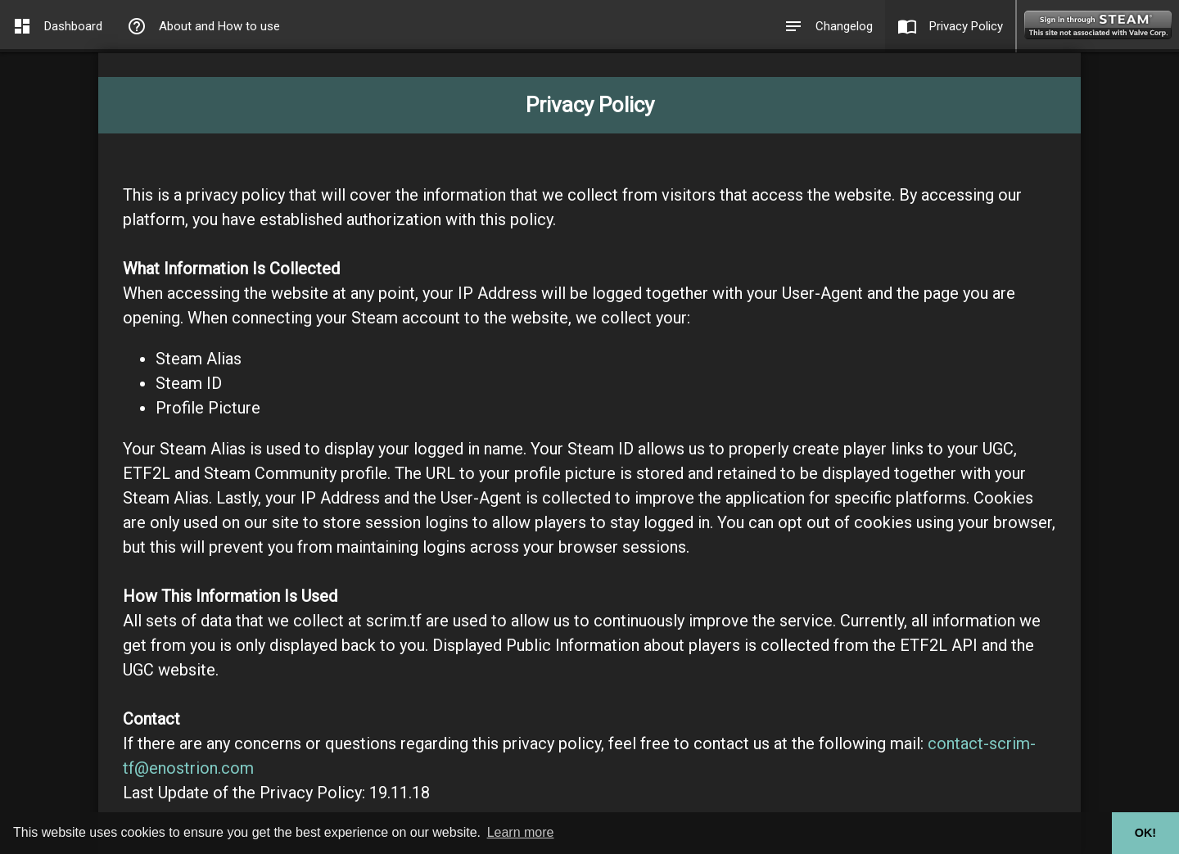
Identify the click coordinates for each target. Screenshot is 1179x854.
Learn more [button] (520, 832)
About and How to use (203, 26)
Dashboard (57, 26)
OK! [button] (1145, 832)
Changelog (828, 26)
